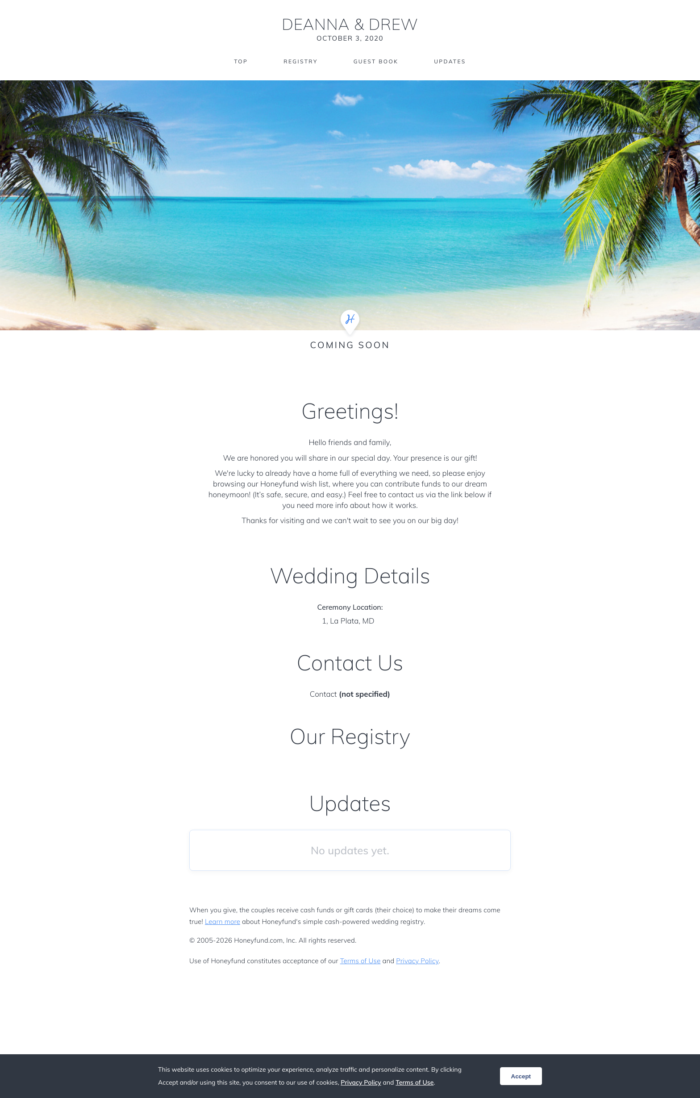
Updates (450, 61)
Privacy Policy (417, 961)
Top (241, 61)
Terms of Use (360, 961)
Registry (300, 61)
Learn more (222, 921)
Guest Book (376, 61)
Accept (521, 1076)
